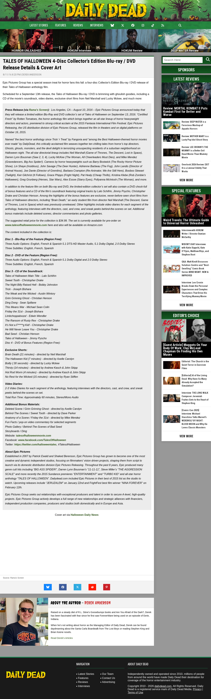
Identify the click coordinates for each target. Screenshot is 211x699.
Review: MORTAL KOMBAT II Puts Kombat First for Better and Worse (185, 111)
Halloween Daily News (84, 514)
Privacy (197, 689)
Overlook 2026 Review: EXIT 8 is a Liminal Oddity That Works (195, 168)
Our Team (108, 674)
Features (60, 25)
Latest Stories (39, 25)
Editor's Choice (186, 315)
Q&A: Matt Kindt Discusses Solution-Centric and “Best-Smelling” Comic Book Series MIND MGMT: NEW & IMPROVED (195, 268)
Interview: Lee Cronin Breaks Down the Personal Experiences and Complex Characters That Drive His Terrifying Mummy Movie (195, 289)
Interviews (96, 25)
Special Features (186, 190)
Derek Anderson (31, 74)
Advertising (108, 682)
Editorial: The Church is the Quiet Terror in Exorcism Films (195, 365)
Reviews (78, 25)
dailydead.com (162, 686)
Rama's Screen (38, 109)
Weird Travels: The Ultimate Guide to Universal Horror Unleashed (186, 221)
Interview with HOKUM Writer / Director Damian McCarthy (194, 233)
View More (186, 180)
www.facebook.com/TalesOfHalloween (42, 440)
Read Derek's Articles (62, 638)
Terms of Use (135, 692)
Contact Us (108, 678)
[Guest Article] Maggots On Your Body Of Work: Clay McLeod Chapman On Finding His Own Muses (185, 349)
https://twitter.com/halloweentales (35, 444)
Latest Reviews (186, 79)
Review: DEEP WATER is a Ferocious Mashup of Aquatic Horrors (194, 125)
